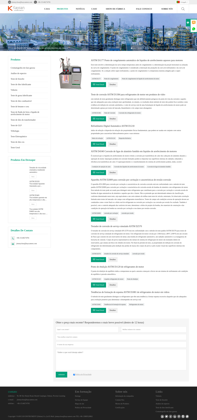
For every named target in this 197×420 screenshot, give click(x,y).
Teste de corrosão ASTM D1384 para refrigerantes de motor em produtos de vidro (128, 94)
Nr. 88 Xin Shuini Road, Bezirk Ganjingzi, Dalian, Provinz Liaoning (41, 396)
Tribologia (15, 131)
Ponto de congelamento (111, 79)
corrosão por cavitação (111, 213)
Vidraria (14, 90)
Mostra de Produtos (122, 404)
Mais (32, 177)
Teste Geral (15, 147)
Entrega (78, 396)
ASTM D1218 (111, 138)
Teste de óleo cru (17, 142)
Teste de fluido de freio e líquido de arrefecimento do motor (25, 113)
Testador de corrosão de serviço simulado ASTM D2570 (116, 226)
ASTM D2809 (96, 213)
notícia (80, 9)
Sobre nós (167, 9)
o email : (11, 400)
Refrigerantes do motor (136, 304)
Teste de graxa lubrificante (21, 95)
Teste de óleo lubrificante (21, 84)
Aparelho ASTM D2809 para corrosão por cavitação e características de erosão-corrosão (131, 180)
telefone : (11, 403)
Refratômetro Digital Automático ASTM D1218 (112, 126)
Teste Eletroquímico (19, 136)
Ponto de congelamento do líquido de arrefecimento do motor (140, 79)
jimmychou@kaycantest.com (22, 2)
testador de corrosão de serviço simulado (116, 254)
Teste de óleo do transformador (23, 120)
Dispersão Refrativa (125, 138)
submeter (61, 374)
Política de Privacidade (83, 408)
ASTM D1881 (96, 304)
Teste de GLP (16, 125)
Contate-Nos (119, 400)
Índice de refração (97, 138)
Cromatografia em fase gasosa (23, 68)
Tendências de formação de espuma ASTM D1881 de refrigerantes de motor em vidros (130, 292)
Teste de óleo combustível (21, 101)
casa (47, 9)
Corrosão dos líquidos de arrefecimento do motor (129, 167)
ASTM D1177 (96, 79)
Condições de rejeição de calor (101, 167)
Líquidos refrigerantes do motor (114, 279)
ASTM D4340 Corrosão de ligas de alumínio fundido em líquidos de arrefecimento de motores (134, 151)
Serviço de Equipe (81, 400)
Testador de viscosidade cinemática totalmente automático (37, 170)
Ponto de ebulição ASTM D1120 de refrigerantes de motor (117, 267)
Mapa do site (79, 404)
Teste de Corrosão (109, 113)
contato (12, 391)
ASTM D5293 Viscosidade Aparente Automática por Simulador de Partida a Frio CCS (37, 184)
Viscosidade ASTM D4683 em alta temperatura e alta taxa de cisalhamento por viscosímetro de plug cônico (38, 211)
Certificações (120, 408)
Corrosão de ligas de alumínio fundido (158, 167)
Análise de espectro (18, 73)
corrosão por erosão (128, 213)
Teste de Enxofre (17, 79)
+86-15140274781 (44, 2)
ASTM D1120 (96, 279)
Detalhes (113, 84)
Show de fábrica (115, 9)
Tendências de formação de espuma (115, 304)
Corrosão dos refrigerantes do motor (130, 113)
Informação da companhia (124, 396)
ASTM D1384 (96, 113)
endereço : (11, 396)
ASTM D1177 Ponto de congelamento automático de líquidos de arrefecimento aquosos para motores (137, 60)
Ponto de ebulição (132, 279)
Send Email (98, 84)
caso (94, 9)
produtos (62, 9)
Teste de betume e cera (20, 106)
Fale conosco (144, 9)
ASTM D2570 (96, 254)
